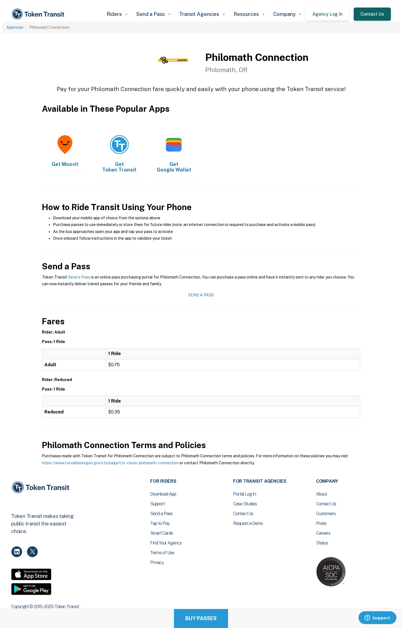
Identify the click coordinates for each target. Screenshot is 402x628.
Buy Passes (201, 618)
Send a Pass (79, 277)
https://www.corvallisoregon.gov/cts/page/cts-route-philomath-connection (110, 463)
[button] (117, 14)
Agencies (14, 27)
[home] (39, 14)
